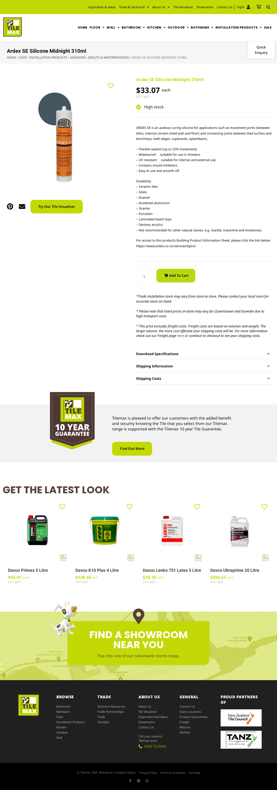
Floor (59, 717)
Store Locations (190, 712)
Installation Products (48, 57)
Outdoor (62, 732)
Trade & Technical (134, 7)
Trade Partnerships (110, 712)
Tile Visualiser (183, 7)
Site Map (194, 773)
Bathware (63, 712)
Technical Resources (111, 706)
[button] (268, 7)
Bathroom (63, 706)
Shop (23, 57)
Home (11, 57)
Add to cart (179, 275)
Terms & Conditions (173, 773)
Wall (59, 738)
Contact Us (224, 7)
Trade (101, 717)
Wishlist (185, 732)
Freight (184, 722)
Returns (185, 727)
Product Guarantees (194, 717)
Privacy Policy (148, 773)
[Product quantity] (146, 276)
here (180, 335)
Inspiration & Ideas (102, 7)
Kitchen (61, 727)
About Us (161, 7)
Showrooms (205, 7)
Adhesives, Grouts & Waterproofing (99, 57)
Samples (103, 722)
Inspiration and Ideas (153, 717)
